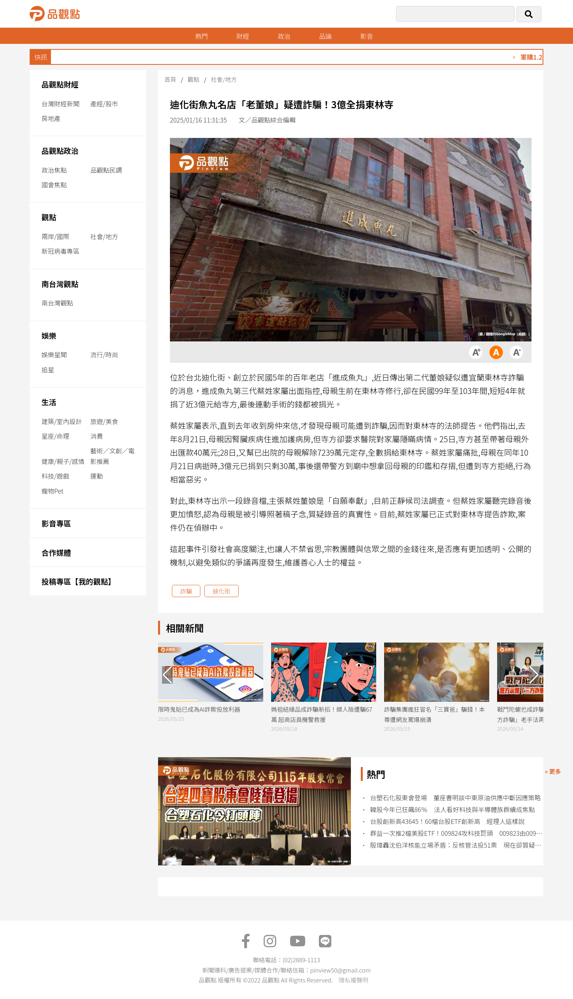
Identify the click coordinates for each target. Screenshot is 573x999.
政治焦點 (54, 170)
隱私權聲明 (353, 980)
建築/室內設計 (61, 421)
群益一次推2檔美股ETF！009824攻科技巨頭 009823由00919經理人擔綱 (457, 833)
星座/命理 (55, 436)
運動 (96, 476)
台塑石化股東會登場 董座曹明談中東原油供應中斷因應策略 (455, 798)
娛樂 (48, 335)
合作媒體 (56, 552)
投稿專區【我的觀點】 (78, 581)
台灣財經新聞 (60, 103)
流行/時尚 (104, 354)
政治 (284, 36)
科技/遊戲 (55, 476)
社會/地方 (104, 236)
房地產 (50, 118)
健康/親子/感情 (63, 461)
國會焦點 (54, 184)
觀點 (48, 216)
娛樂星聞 (54, 354)
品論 (325, 36)
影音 (366, 36)
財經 (242, 36)
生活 (48, 401)
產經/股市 (104, 103)
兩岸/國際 (55, 236)
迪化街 (221, 591)
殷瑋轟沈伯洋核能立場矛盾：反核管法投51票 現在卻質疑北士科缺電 (457, 845)
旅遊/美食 (104, 421)
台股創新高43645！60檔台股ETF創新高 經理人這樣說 (447, 821)
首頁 (170, 79)
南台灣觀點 (60, 283)
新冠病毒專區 (60, 251)
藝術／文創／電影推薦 (112, 456)
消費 (96, 436)
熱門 (201, 36)
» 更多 (553, 771)
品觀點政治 (60, 150)
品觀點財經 (60, 84)
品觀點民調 (106, 170)
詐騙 (186, 591)
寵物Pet (52, 491)
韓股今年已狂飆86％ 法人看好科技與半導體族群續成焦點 (452, 809)
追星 (47, 369)
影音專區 (56, 523)
